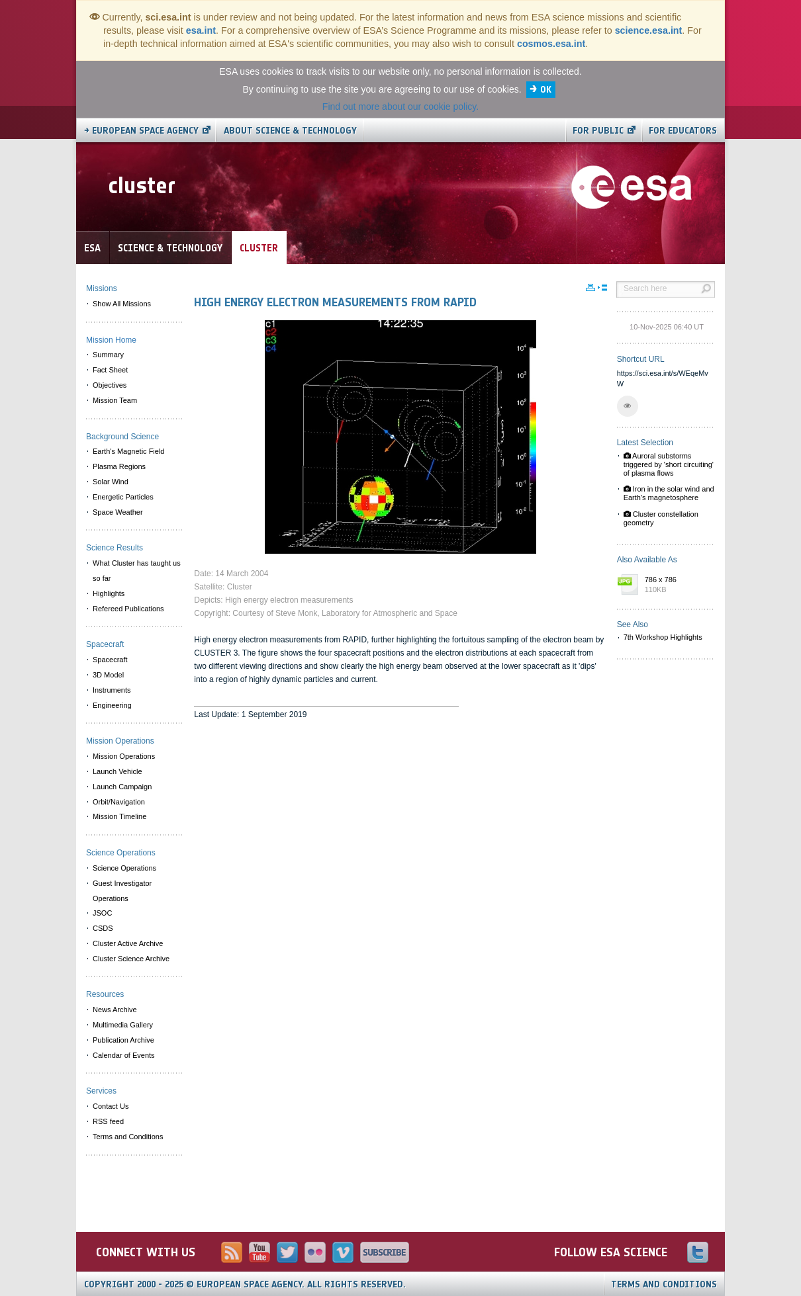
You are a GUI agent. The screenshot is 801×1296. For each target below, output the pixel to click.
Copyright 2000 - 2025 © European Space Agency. (245, 1284)
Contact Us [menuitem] (110, 1106)
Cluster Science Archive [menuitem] (131, 959)
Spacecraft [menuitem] (110, 660)
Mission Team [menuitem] (115, 400)
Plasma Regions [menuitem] (119, 466)
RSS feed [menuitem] (108, 1121)
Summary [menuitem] (108, 355)
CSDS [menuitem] (103, 928)
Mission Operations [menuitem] (124, 756)
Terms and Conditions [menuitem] (128, 1137)
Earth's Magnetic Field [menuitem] (128, 451)
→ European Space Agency (141, 130)
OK (545, 89)
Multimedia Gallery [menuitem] (123, 1025)
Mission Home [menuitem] (111, 340)
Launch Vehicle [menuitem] (117, 771)
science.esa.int (649, 30)
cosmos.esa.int (551, 43)
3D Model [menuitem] (108, 675)
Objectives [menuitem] (109, 385)
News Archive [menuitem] (115, 1010)
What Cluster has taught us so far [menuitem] (137, 570)
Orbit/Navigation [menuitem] (119, 802)
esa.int (201, 30)
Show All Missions (122, 304)
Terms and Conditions (664, 1284)
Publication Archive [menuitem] (123, 1040)
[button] (627, 406)
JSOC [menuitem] (102, 913)
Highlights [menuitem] (108, 593)
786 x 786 (676, 585)
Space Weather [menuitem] (118, 512)
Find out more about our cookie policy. (400, 106)
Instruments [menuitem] (111, 690)
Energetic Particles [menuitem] (123, 497)
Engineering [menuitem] (112, 705)
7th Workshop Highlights (663, 637)
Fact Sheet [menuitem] (110, 370)
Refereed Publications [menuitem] (128, 609)
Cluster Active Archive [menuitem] (128, 943)
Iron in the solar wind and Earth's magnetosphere (669, 493)
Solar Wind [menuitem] (110, 482)
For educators (683, 130)
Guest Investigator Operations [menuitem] (122, 890)
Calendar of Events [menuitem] (124, 1055)
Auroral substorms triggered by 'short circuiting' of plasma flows (669, 464)
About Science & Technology (290, 130)
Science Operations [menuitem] (124, 868)
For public (598, 130)
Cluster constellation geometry (661, 518)
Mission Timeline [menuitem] (119, 816)
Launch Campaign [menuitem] (122, 787)
